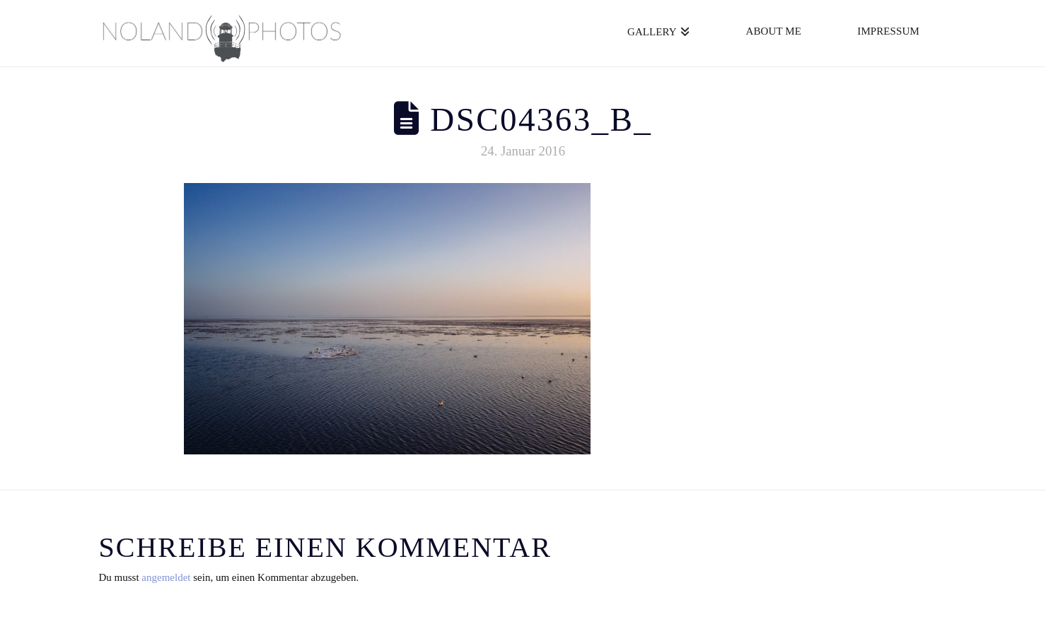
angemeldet (165, 577)
